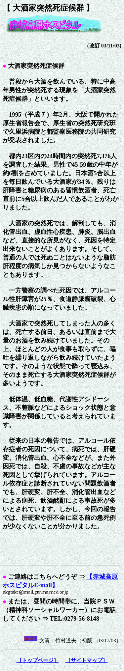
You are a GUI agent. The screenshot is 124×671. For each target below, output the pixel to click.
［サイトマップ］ (86, 660)
